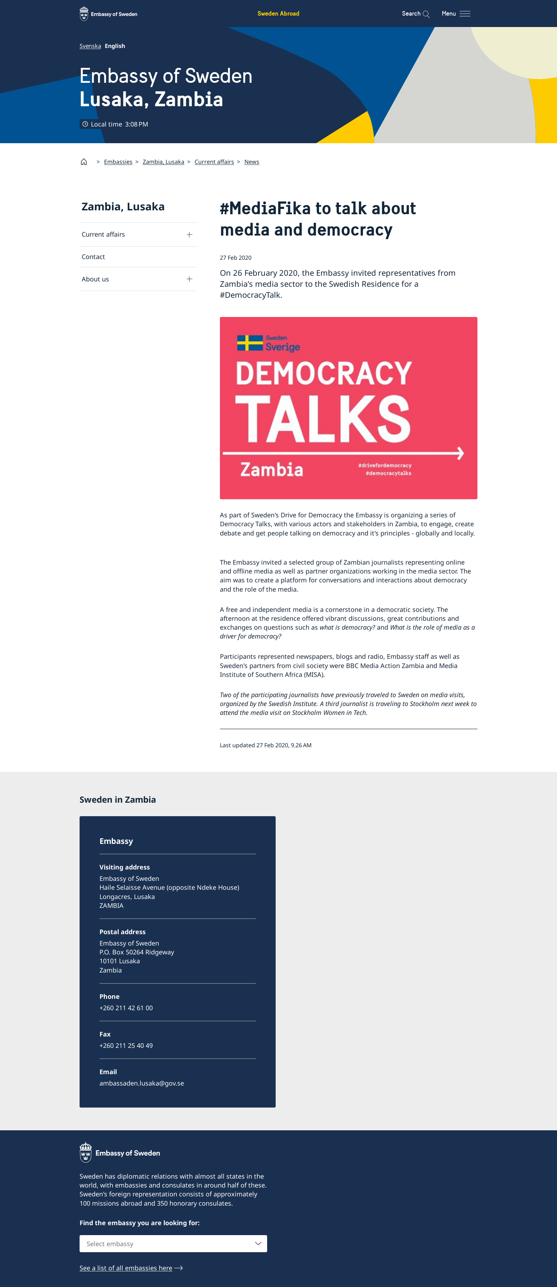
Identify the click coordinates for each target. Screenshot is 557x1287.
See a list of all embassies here (126, 1268)
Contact (93, 256)
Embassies (118, 162)
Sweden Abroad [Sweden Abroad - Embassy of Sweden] (278, 13)
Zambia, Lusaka (163, 162)
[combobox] (173, 1244)
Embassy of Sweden (166, 87)
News (251, 162)
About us (95, 279)
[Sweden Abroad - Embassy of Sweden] (115, 13)
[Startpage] (87, 162)
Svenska (90, 46)
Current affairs (214, 162)
